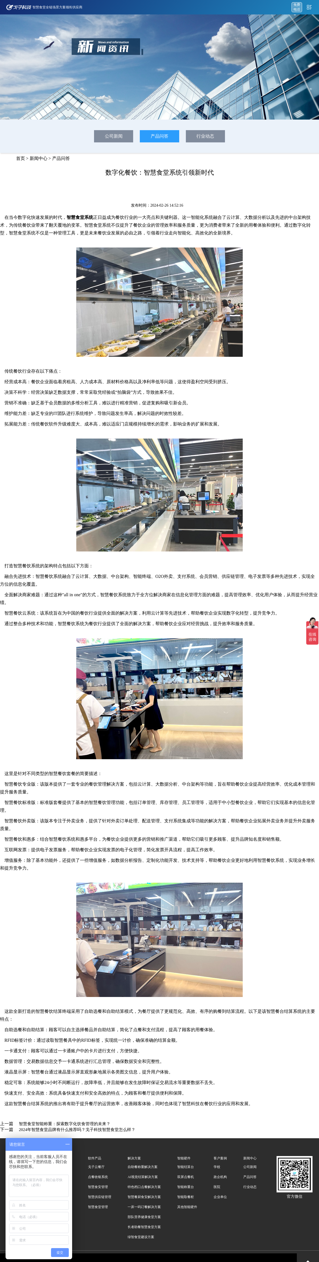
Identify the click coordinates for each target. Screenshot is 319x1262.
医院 (217, 1187)
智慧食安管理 (98, 1187)
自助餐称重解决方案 (143, 1167)
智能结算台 (185, 1167)
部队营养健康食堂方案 (144, 1217)
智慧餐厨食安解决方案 (144, 1197)
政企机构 (220, 1177)
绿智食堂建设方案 (141, 1237)
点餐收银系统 (98, 1177)
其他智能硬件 (187, 1207)
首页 (20, 158)
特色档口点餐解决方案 (144, 1187)
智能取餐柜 (185, 1197)
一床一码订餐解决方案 (144, 1207)
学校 (217, 1167)
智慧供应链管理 (99, 1197)
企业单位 (220, 1197)
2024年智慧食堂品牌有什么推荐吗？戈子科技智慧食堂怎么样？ (77, 1129)
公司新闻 (114, 136)
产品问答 (159, 136)
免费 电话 (296, 7)
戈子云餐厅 (96, 1167)
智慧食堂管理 (98, 1207)
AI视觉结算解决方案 (143, 1177)
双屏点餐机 (185, 1177)
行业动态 (205, 136)
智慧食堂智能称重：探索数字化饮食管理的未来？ (64, 1124)
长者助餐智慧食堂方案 (144, 1227)
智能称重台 (185, 1187)
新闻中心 (38, 158)
